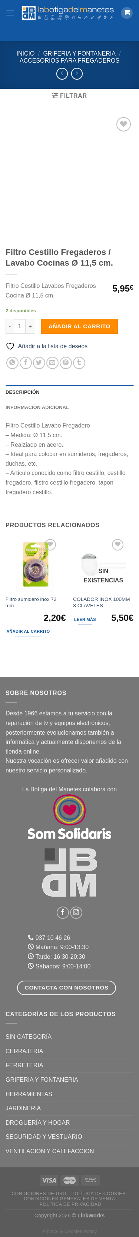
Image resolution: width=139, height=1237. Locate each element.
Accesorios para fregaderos (69, 60)
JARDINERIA (23, 1108)
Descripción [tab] (23, 392)
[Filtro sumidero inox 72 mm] (35, 564)
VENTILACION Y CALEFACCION (50, 1151)
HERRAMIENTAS (29, 1094)
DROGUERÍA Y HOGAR (38, 1123)
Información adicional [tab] (37, 407)
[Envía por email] (52, 363)
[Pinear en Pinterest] (66, 363)
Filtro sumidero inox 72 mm (31, 602)
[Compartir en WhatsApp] (12, 363)
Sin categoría (29, 1037)
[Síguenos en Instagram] (76, 913)
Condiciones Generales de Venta (69, 1198)
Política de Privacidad (70, 1204)
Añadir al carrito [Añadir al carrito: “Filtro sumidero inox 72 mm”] (28, 631)
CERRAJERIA (24, 1051)
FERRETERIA (24, 1065)
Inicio (26, 53)
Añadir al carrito (79, 326)
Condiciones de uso (38, 1193)
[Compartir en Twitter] (39, 363)
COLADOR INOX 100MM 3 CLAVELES (101, 602)
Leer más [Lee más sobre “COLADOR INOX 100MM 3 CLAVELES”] (85, 619)
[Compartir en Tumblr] (79, 363)
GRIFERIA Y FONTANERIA (79, 53)
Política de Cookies (99, 1193)
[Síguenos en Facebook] (63, 913)
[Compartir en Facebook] (26, 363)
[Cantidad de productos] (20, 326)
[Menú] (10, 13)
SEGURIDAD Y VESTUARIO (44, 1137)
